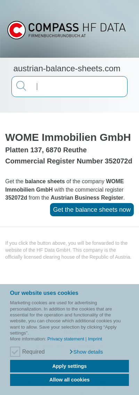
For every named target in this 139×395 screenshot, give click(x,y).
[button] (86, 352)
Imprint (95, 338)
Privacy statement (65, 338)
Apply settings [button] (69, 366)
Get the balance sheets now (92, 209)
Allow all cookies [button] (69, 379)
